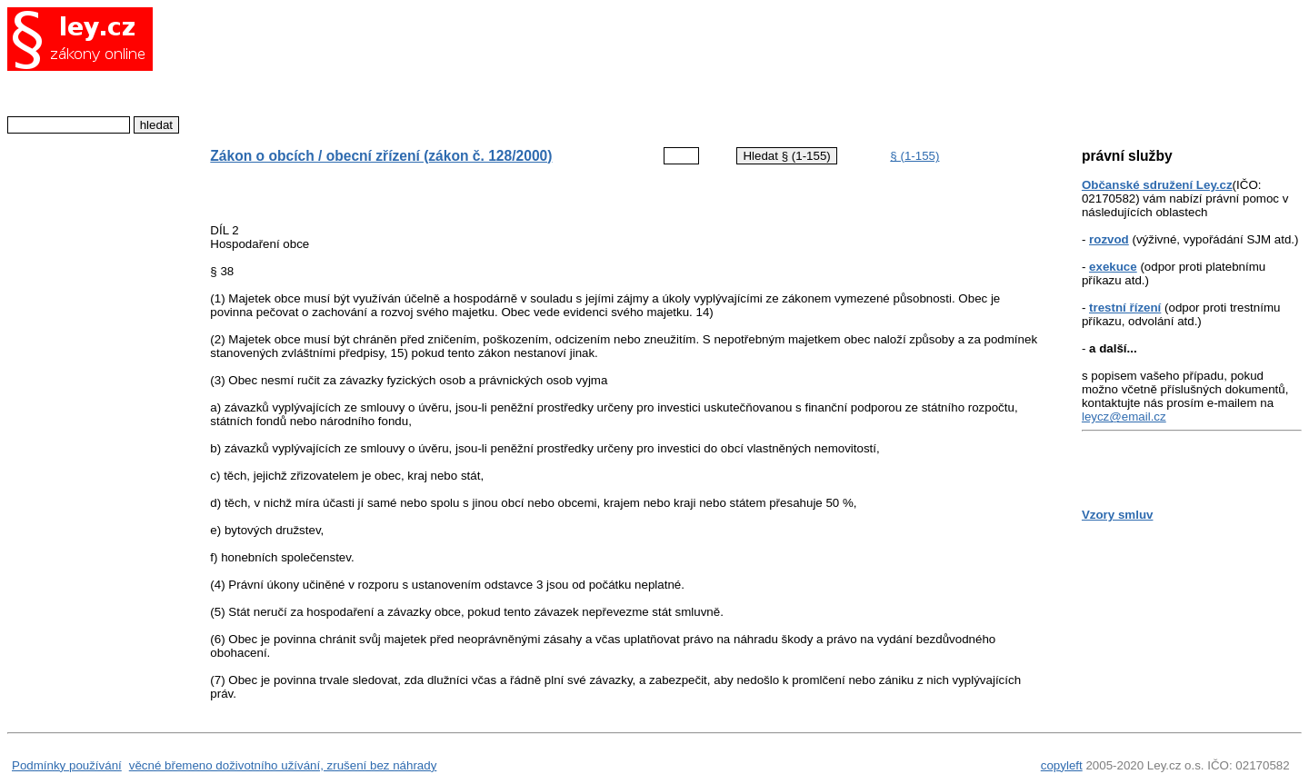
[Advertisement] (612, 68)
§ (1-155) (914, 156)
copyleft (1062, 765)
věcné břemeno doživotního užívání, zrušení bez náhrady (283, 765)
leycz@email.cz (1124, 416)
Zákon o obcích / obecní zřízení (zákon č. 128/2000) (381, 156)
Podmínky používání (67, 765)
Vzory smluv (1118, 514)
